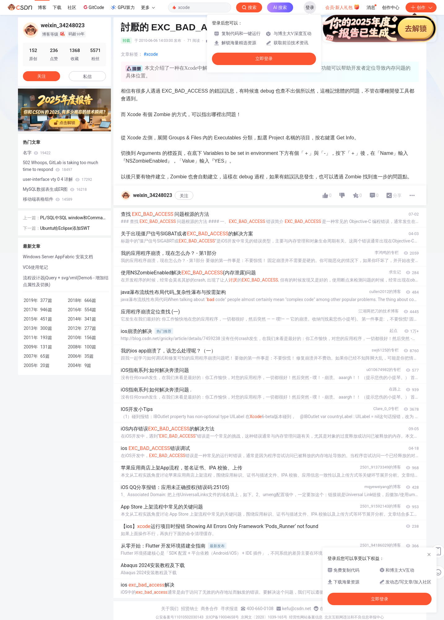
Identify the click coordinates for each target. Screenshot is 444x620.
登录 (310, 7)
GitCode (93, 7)
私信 (87, 76)
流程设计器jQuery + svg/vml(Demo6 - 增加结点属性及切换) (66, 281)
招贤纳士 (189, 608)
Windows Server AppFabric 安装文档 (58, 256)
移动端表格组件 (48, 199)
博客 (42, 7)
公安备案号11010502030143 (179, 617)
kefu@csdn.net (296, 608)
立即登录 (264, 58)
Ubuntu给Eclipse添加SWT (65, 228)
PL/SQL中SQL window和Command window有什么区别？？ (72, 218)
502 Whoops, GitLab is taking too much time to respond (60, 166)
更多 (148, 7)
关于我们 (169, 608)
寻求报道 (229, 608)
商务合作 (209, 608)
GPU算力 (122, 7)
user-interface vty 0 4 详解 (57, 179)
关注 (184, 195)
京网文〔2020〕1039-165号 (264, 617)
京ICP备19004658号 (222, 617)
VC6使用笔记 (35, 267)
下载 (57, 7)
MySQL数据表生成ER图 (55, 189)
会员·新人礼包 (342, 7)
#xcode (151, 54)
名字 (37, 152)
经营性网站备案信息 (306, 617)
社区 (72, 7)
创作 (421, 7)
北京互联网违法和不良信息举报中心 (354, 617)
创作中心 (390, 7)
